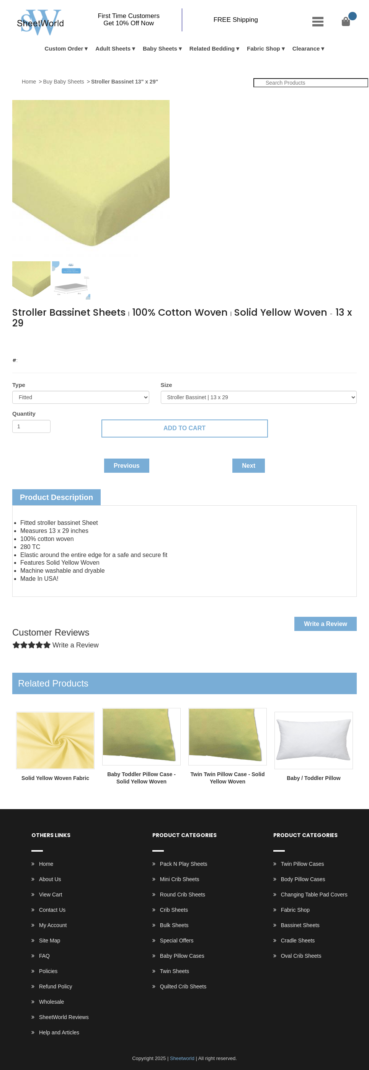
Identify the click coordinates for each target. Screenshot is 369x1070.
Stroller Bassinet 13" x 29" (124, 82)
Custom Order (64, 48)
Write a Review (325, 624)
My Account (53, 925)
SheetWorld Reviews (64, 1017)
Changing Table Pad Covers (314, 894)
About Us (50, 879)
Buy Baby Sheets (63, 82)
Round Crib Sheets (182, 894)
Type (18, 385)
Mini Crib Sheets (179, 879)
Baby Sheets (160, 48)
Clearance (306, 48)
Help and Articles (59, 1032)
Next (248, 465)
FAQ (44, 956)
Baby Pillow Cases (182, 956)
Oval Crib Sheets (301, 956)
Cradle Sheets (298, 940)
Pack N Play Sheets (183, 864)
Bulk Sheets (174, 925)
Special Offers (177, 940)
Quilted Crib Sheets (183, 986)
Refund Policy (55, 986)
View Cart (50, 894)
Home (29, 82)
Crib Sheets (174, 910)
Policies (48, 971)
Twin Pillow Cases (302, 864)
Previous (127, 465)
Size (166, 385)
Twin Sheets (174, 971)
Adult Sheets (113, 48)
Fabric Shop (263, 48)
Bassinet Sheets (300, 925)
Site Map (49, 940)
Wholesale (51, 1002)
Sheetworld (182, 1058)
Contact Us (52, 910)
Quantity (24, 413)
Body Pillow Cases (303, 879)
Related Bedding (212, 48)
